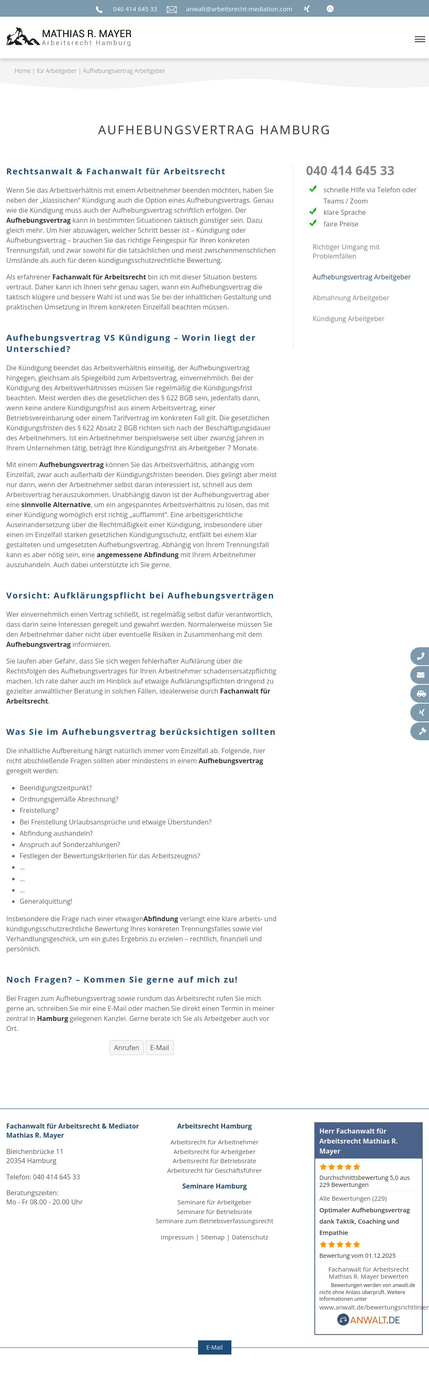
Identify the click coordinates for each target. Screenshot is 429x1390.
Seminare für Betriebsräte (214, 1211)
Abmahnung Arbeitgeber (351, 297)
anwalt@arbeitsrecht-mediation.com (239, 9)
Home (22, 71)
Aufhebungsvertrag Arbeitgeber (124, 71)
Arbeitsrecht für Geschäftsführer (214, 1170)
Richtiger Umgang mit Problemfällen (346, 251)
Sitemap (213, 1237)
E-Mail (159, 1047)
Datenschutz (250, 1237)
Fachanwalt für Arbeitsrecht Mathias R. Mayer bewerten (368, 1272)
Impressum (177, 1237)
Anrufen (126, 1047)
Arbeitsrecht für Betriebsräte (214, 1160)
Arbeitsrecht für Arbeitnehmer (215, 1142)
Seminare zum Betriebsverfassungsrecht (214, 1221)
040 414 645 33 (135, 9)
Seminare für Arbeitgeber (214, 1202)
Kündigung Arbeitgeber (349, 318)
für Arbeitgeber (57, 71)
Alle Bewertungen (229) (353, 1198)
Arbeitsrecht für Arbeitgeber (214, 1151)
